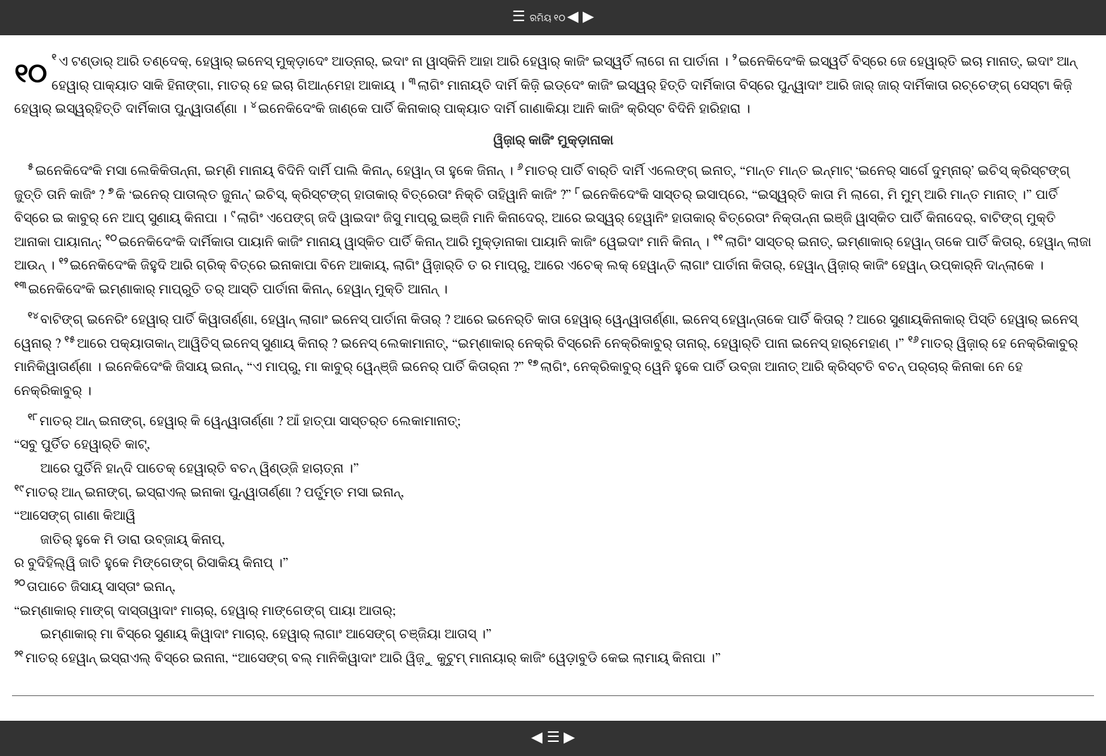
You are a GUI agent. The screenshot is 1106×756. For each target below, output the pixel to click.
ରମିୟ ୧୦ (548, 18)
